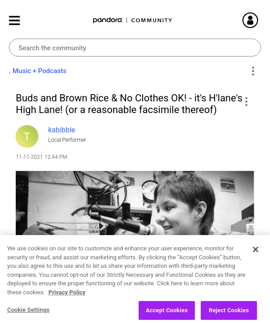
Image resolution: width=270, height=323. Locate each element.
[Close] (256, 257)
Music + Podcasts (39, 71)
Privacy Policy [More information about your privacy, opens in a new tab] (67, 300)
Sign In (261, 20)
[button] (246, 101)
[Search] (135, 48)
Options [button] (252, 71)
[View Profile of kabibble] (61, 130)
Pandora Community (132, 20)
